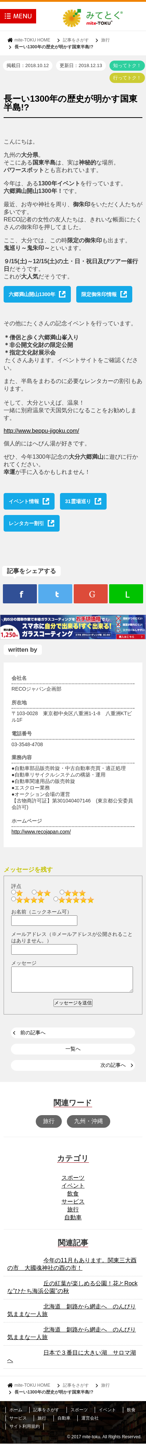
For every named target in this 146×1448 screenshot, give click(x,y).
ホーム (15, 1414)
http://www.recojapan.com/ (41, 832)
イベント (73, 1190)
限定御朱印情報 (99, 294)
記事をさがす (76, 40)
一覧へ (73, 1053)
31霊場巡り (78, 501)
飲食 (73, 1198)
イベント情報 (24, 501)
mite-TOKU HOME (32, 40)
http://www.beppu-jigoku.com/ (41, 431)
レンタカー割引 (26, 523)
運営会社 (90, 1422)
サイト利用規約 (24, 1430)
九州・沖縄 (88, 1125)
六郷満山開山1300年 (32, 294)
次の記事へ (113, 1069)
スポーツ (73, 1182)
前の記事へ (33, 1037)
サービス (73, 1206)
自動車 (73, 1222)
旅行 (105, 40)
